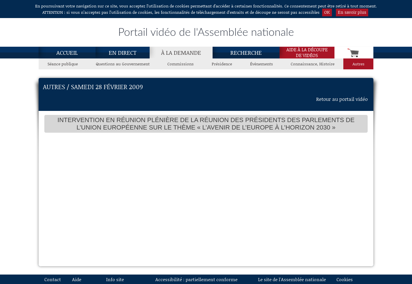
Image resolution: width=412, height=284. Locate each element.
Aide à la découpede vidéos (307, 52)
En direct (122, 52)
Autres (358, 64)
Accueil (67, 52)
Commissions (180, 64)
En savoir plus (352, 12)
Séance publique (62, 64)
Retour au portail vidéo (342, 98)
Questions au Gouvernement (123, 64)
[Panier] (353, 52)
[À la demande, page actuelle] (181, 52)
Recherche (246, 52)
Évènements (261, 64)
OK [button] (327, 12)
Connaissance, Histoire (312, 64)
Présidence (222, 64)
